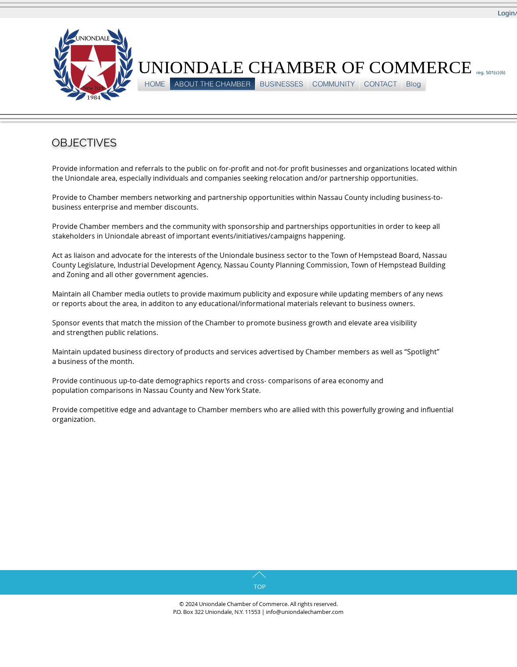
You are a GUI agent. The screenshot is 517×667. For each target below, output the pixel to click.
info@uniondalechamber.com (304, 612)
